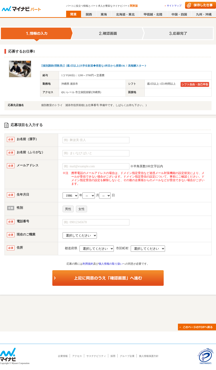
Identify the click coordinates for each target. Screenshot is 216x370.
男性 (68, 209)
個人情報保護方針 (149, 356)
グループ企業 (127, 356)
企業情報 (63, 356)
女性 (81, 209)
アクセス (77, 356)
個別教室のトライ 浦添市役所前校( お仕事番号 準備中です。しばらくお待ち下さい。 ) (94, 105)
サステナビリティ (96, 356)
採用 (112, 356)
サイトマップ (174, 5)
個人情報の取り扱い (111, 263)
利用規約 (88, 263)
